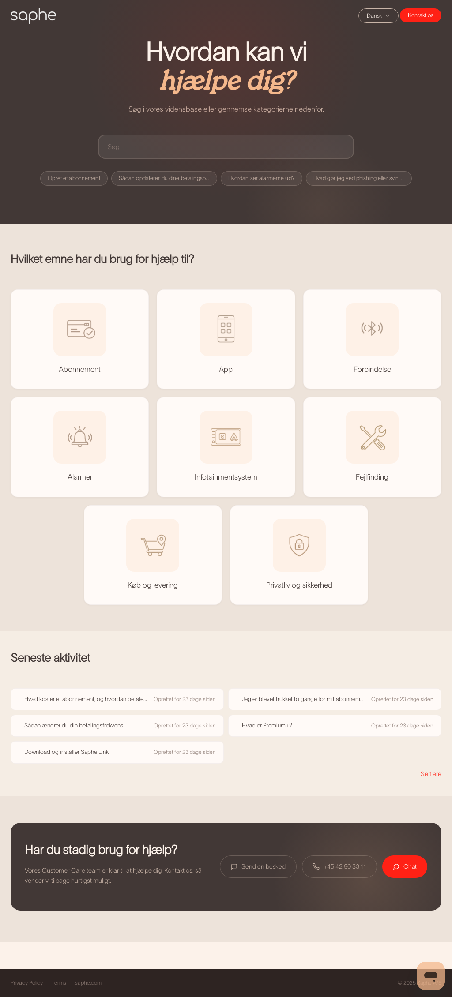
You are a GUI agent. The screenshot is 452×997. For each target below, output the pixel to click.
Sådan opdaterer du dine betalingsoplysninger (168, 178)
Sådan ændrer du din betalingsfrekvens (73, 725)
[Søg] (226, 146)
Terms (59, 983)
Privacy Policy (27, 983)
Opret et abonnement (74, 178)
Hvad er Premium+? (267, 725)
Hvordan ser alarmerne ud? (261, 178)
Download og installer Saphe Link (66, 752)
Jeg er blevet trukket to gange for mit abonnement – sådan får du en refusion (304, 699)
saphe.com (88, 983)
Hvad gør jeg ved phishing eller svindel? (361, 178)
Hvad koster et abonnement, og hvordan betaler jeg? (86, 699)
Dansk (378, 15)
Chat (420, 15)
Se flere (431, 773)
